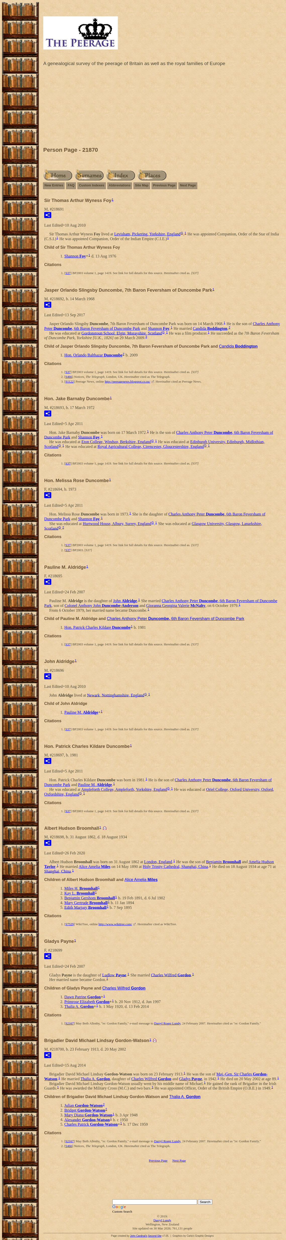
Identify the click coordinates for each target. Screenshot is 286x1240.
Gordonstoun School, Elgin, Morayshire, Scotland (121, 333)
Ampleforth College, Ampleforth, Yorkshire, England (124, 789)
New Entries (53, 185)
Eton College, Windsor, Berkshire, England (116, 442)
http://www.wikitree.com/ (115, 924)
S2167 (69, 1023)
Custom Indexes (91, 185)
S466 (68, 377)
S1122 (69, 381)
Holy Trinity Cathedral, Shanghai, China (175, 866)
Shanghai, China (57, 871)
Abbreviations (120, 185)
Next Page (188, 185)
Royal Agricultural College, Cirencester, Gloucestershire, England (151, 446)
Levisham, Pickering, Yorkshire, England (147, 234)
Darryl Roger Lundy (167, 1023)
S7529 (69, 924)
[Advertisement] (162, 108)
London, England (158, 862)
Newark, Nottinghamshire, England (115, 695)
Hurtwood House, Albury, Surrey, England (117, 524)
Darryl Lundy (162, 1220)
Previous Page (164, 185)
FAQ (71, 185)
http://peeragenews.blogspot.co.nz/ (127, 381)
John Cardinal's (138, 1235)
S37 (67, 273)
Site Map (141, 185)
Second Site (155, 1235)
